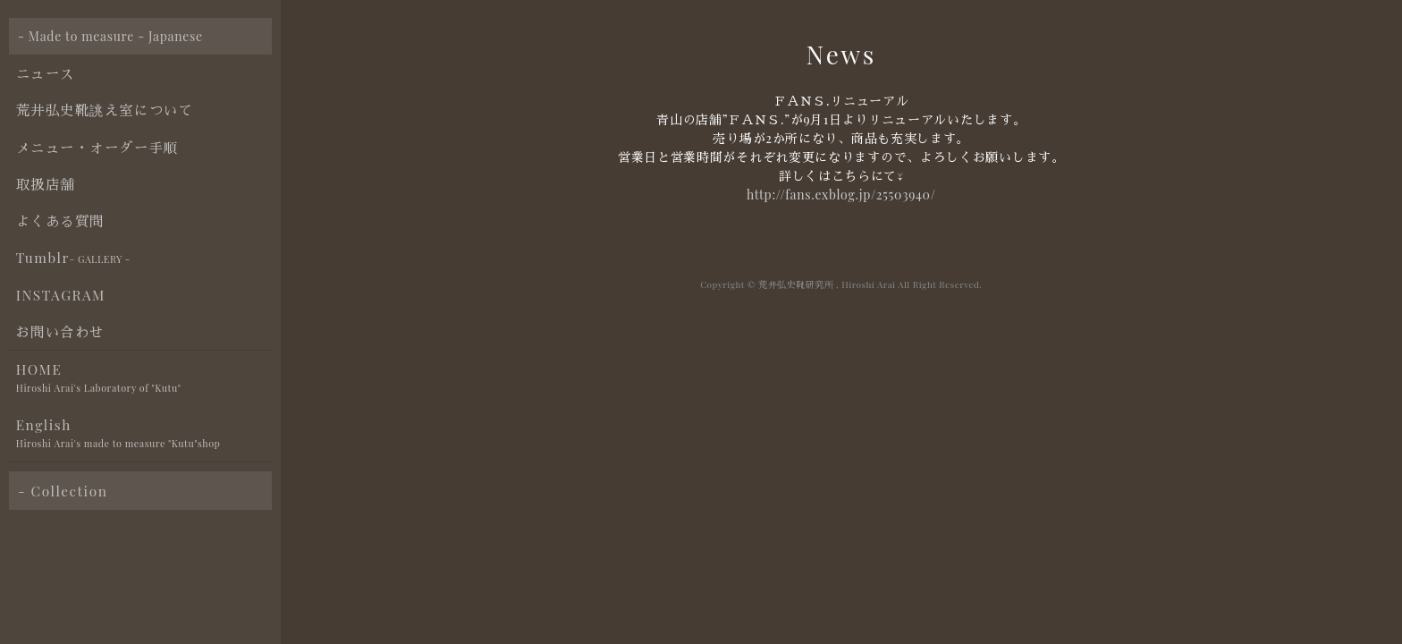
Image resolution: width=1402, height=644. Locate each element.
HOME (144, 379)
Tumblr (73, 257)
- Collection (62, 490)
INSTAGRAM (61, 294)
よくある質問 (60, 220)
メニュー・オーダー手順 (97, 147)
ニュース (45, 73)
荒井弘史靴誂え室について (104, 109)
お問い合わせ (60, 331)
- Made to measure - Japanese (110, 36)
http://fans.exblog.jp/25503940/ (841, 194)
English (144, 434)
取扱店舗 (45, 183)
